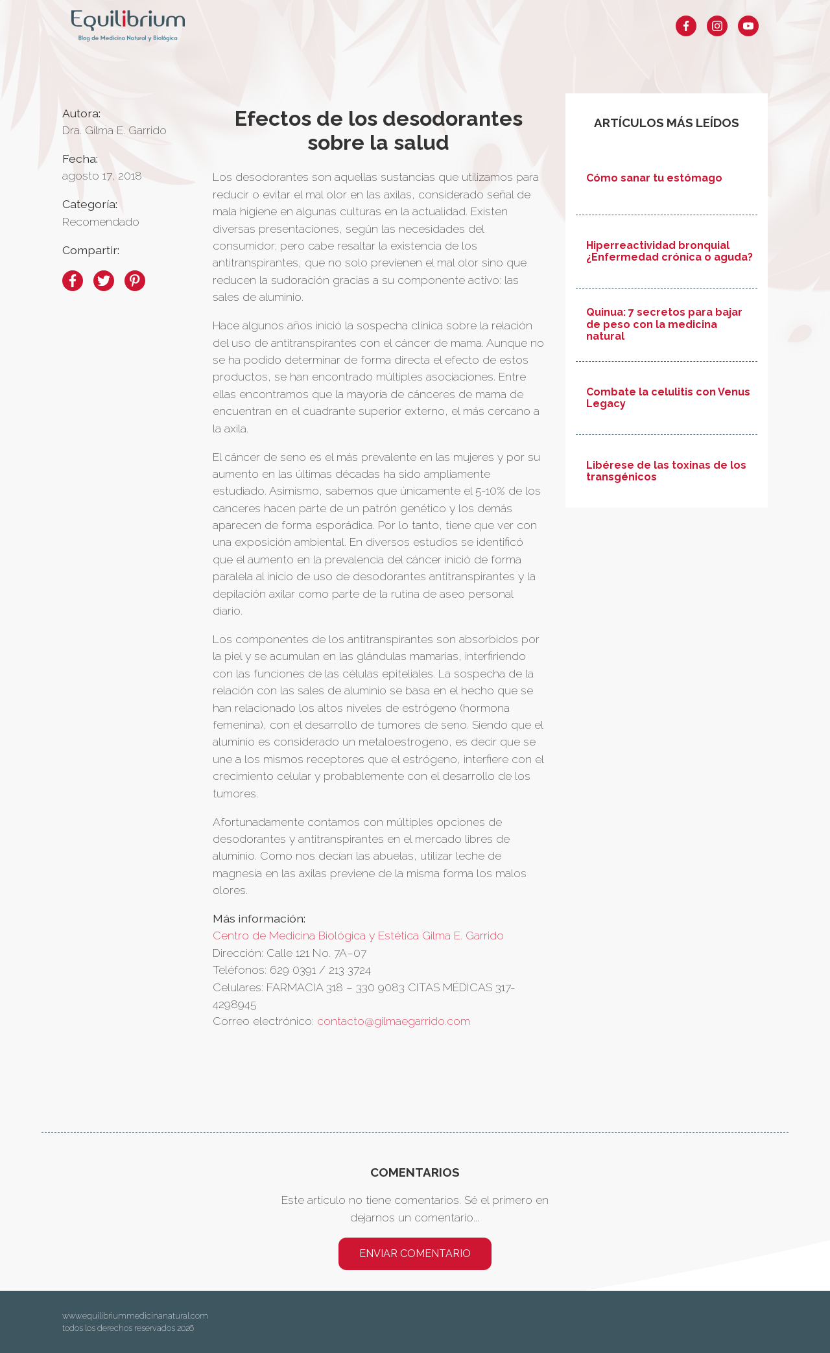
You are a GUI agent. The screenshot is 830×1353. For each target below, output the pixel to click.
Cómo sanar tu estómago (654, 178)
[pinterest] (134, 280)
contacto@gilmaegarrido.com (393, 1021)
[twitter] (103, 280)
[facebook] (72, 280)
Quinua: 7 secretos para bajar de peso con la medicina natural (664, 324)
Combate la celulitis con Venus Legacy (668, 398)
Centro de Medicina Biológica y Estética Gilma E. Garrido (358, 935)
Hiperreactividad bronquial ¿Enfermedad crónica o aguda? (669, 251)
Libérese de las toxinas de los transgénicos (666, 471)
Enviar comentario (415, 1253)
